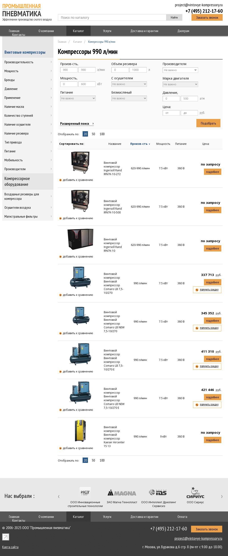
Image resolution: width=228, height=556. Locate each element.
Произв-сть (140, 144)
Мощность (163, 144)
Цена (205, 144)
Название (114, 144)
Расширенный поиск (74, 123)
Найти (174, 17)
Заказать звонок (207, 17)
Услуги (107, 31)
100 (102, 134)
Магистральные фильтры (21, 216)
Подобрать (208, 123)
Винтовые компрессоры (24, 52)
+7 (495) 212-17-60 (204, 10)
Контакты (18, 34)
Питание (181, 144)
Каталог (78, 31)
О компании (46, 31)
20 (85, 134)
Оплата (182, 516)
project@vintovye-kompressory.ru (199, 4)
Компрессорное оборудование (17, 181)
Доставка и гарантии (144, 31)
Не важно (170, 70)
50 (93, 134)
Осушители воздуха (17, 207)
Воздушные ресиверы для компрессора (21, 196)
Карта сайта (10, 547)
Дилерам (183, 31)
